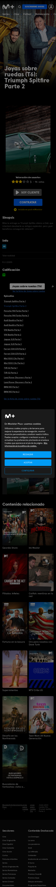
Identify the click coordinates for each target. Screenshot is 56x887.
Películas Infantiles (9, 859)
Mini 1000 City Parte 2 (14, 363)
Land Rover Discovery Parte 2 (18, 382)
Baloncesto (42, 14)
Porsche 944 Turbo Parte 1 (16, 311)
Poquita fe (32, 867)
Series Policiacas (9, 874)
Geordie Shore (10, 548)
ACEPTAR (28, 462)
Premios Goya (33, 878)
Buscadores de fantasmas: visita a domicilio (12, 785)
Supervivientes (10, 690)
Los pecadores (34, 844)
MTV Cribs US (36, 690)
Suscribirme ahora (34, 7)
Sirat (30, 848)
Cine (16, 14)
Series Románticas (9, 870)
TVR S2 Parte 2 (11, 372)
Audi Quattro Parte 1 (13, 320)
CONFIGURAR (28, 471)
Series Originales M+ (10, 867)
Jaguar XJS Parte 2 (13, 344)
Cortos (5, 855)
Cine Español (7, 844)
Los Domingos (33, 837)
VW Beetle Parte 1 (12, 330)
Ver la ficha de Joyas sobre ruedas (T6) (22, 399)
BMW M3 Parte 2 (11, 391)
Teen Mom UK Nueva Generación (39, 737)
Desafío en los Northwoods (9, 737)
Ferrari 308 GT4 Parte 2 (15, 353)
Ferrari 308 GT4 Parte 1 (15, 349)
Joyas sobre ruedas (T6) (27, 286)
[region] (28, 443)
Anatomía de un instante (38, 859)
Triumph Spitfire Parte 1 (15, 301)
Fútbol (27, 14)
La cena (31, 840)
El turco (31, 863)
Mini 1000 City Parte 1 (14, 358)
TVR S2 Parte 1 (10, 368)
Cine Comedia (8, 848)
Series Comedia (8, 878)
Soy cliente (27, 192)
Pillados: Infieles (10, 593)
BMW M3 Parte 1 (11, 387)
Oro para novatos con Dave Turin (40, 643)
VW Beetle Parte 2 (12, 334)
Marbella (31, 870)
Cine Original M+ (9, 840)
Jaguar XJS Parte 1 (12, 339)
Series (6, 14)
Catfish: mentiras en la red (41, 595)
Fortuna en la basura (13, 642)
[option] (18, 477)
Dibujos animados (35, 882)
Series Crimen (8, 882)
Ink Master (34, 548)
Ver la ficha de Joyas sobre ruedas (29, 291)
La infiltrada (33, 852)
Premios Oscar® (35, 874)
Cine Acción (7, 852)
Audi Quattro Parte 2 (13, 325)
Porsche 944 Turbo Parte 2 (16, 315)
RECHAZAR (28, 454)
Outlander (32, 855)
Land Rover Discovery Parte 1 (18, 377)
